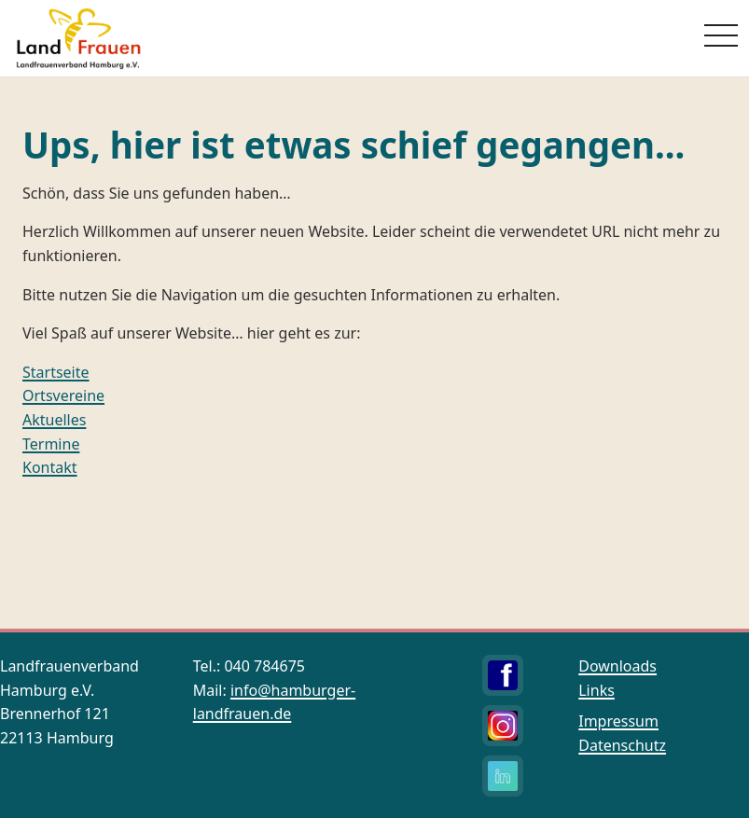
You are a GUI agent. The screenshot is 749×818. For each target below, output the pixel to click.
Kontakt (49, 467)
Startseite (56, 372)
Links (596, 690)
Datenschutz (622, 745)
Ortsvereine (63, 395)
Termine (50, 444)
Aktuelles (54, 419)
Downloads (617, 666)
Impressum (618, 721)
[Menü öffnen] (721, 35)
